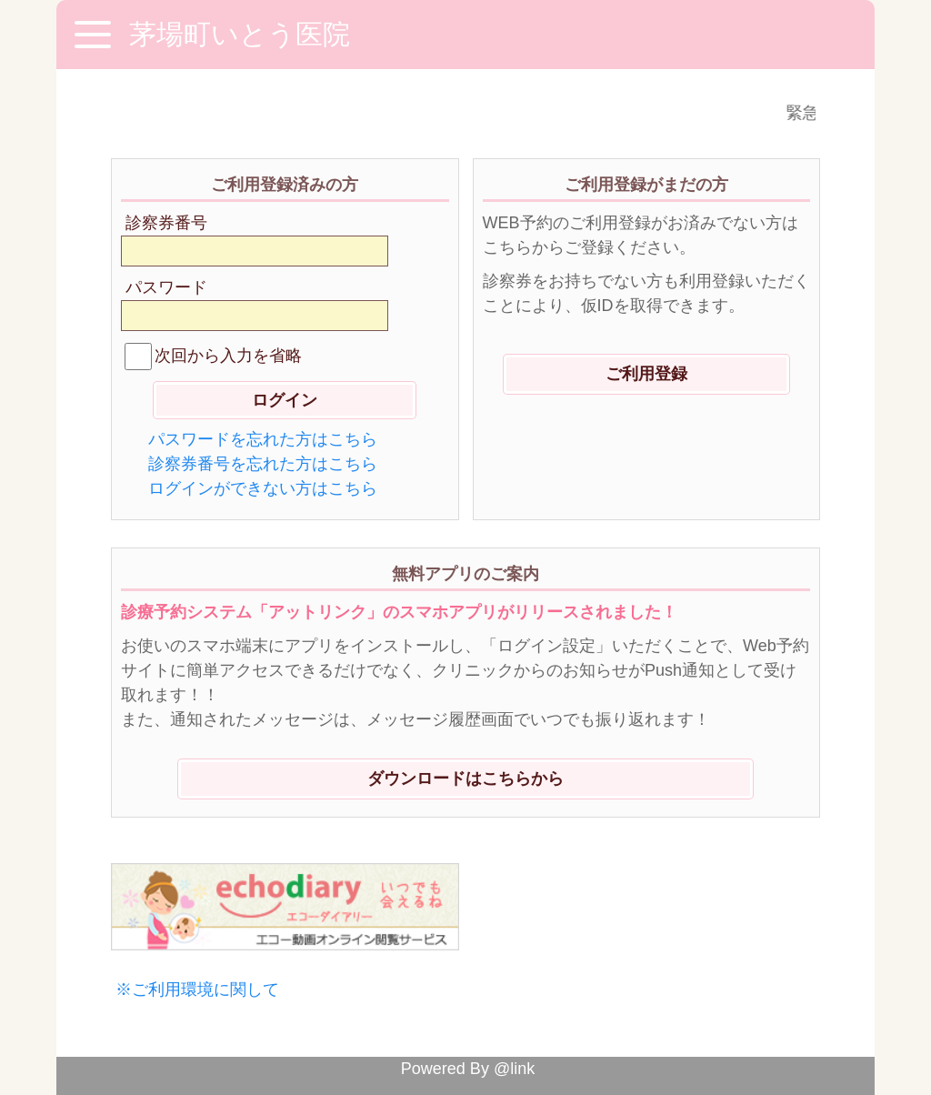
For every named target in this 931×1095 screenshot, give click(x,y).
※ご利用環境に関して (197, 989)
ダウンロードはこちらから (465, 778)
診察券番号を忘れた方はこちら (262, 464)
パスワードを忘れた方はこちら (262, 439)
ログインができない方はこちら (262, 488)
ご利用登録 (646, 374)
